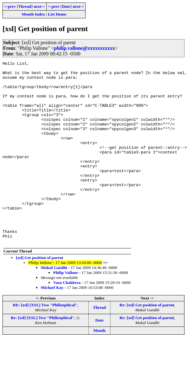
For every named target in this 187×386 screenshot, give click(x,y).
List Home (57, 14)
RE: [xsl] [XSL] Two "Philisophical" (45, 341)
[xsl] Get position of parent (39, 294)
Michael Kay (52, 324)
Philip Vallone (65, 309)
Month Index (33, 14)
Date (66, 6)
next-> (39, 6)
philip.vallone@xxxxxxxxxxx (84, 48)
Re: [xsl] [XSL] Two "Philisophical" (42, 354)
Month (99, 367)
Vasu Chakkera (67, 319)
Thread (24, 6)
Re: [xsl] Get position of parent (146, 341)
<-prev (10, 6)
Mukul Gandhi (54, 304)
